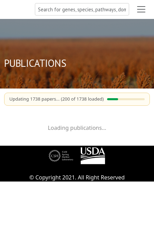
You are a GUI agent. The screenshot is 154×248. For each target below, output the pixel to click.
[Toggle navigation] (141, 9)
